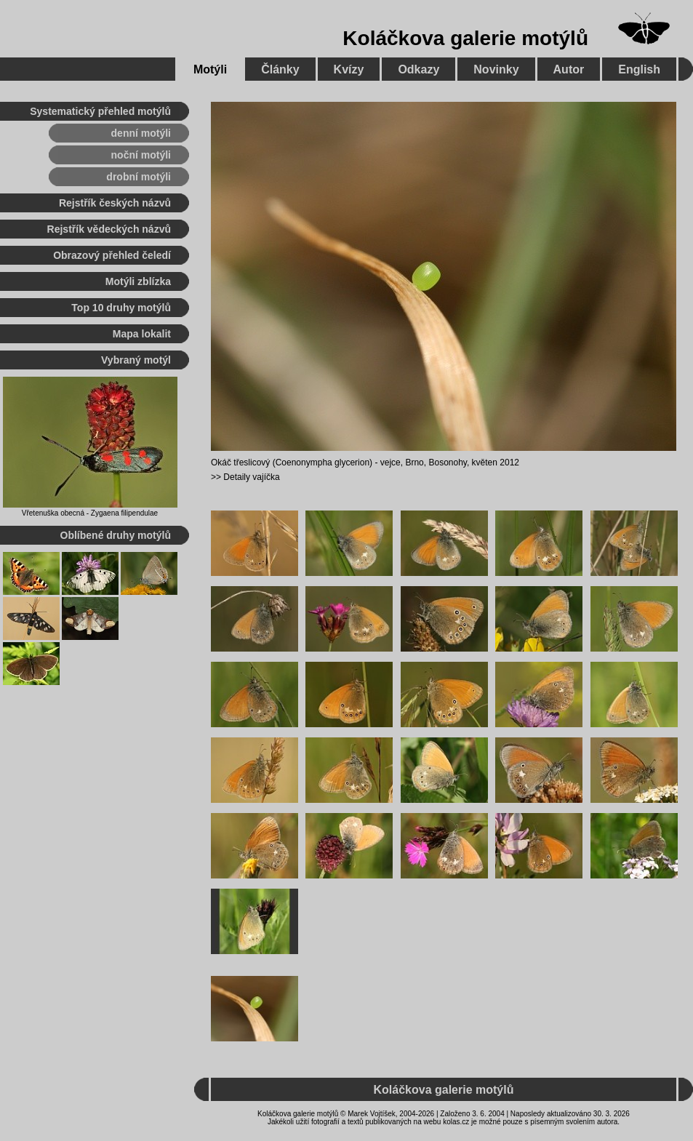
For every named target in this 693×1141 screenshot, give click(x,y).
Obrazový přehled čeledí (112, 255)
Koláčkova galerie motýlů (465, 38)
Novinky (495, 69)
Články (280, 69)
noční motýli (141, 155)
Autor (569, 69)
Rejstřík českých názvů (115, 203)
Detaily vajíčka (251, 477)
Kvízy (349, 69)
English (639, 69)
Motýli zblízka (138, 281)
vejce (390, 462)
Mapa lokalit (142, 334)
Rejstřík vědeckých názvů (109, 229)
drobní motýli (138, 177)
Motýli (210, 69)
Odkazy (418, 69)
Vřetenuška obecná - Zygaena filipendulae (90, 513)
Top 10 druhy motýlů (121, 307)
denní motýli (141, 133)
